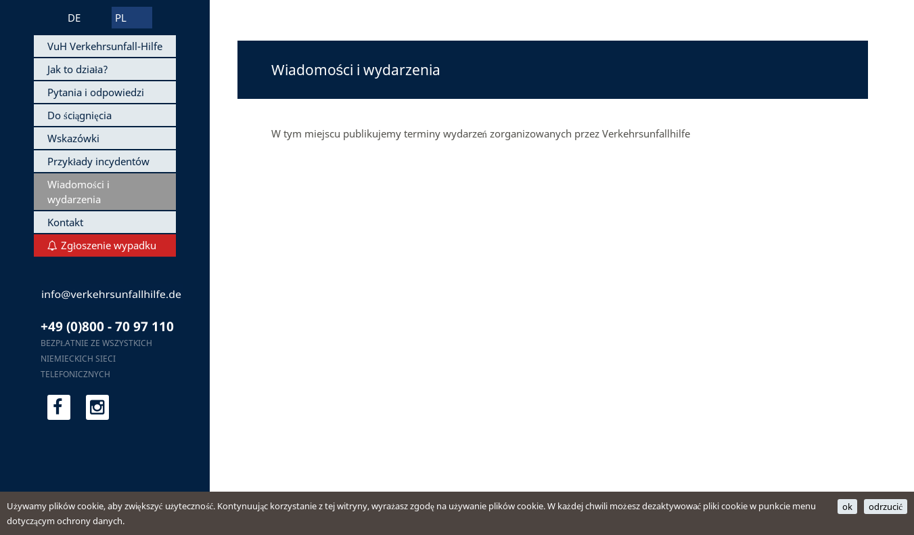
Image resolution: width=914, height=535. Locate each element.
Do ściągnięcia (79, 115)
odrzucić (885, 506)
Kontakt (65, 222)
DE (74, 17)
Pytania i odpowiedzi (95, 92)
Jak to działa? (77, 69)
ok (847, 506)
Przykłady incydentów (98, 161)
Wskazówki (73, 138)
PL (121, 17)
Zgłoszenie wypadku (108, 245)
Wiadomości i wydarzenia (78, 191)
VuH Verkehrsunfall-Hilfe (104, 46)
